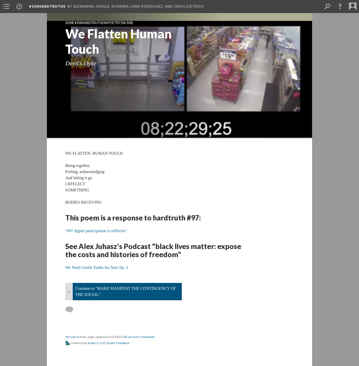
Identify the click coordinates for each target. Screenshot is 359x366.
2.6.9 (100, 343)
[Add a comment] (71, 309)
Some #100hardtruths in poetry (92, 23)
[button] (340, 6)
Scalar (92, 343)
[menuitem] (6, 6)
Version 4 (71, 337)
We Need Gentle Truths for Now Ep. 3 (96, 267)
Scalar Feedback (118, 343)
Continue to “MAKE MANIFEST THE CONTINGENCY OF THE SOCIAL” (125, 291)
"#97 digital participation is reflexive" (96, 231)
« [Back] (69, 291)
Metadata (148, 337)
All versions (132, 337)
